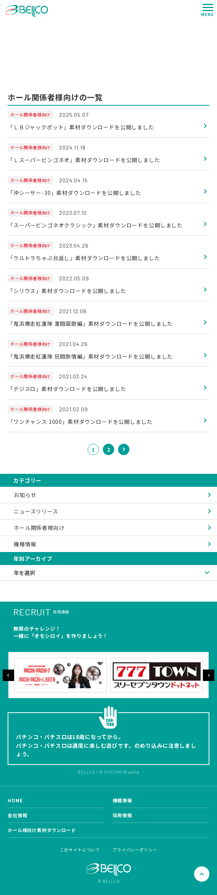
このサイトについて (80, 850)
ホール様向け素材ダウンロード (42, 830)
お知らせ (25, 495)
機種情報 (25, 544)
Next (208, 675)
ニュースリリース (36, 511)
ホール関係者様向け (39, 527)
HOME (15, 800)
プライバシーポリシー (134, 850)
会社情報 (17, 815)
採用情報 (122, 815)
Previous (8, 675)
